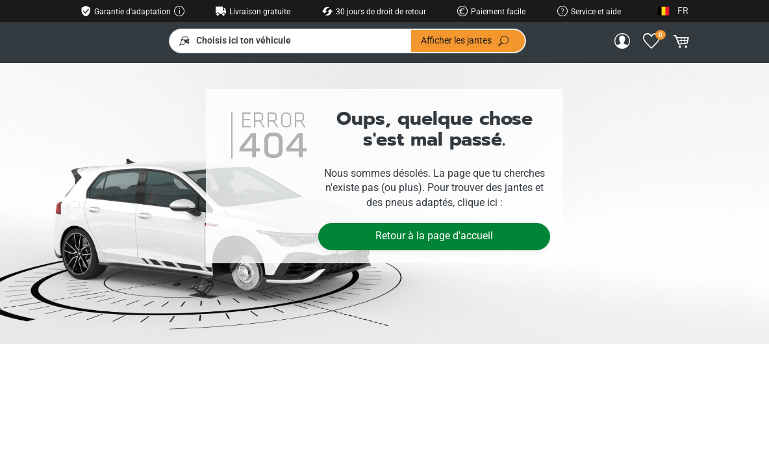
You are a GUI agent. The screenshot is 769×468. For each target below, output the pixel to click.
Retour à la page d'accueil (434, 235)
